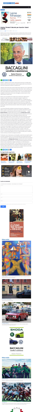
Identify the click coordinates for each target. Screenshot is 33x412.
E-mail (1, 197)
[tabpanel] (16, 17)
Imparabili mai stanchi (5, 378)
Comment (1, 185)
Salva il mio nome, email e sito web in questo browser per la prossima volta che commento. (14, 204)
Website (1, 200)
